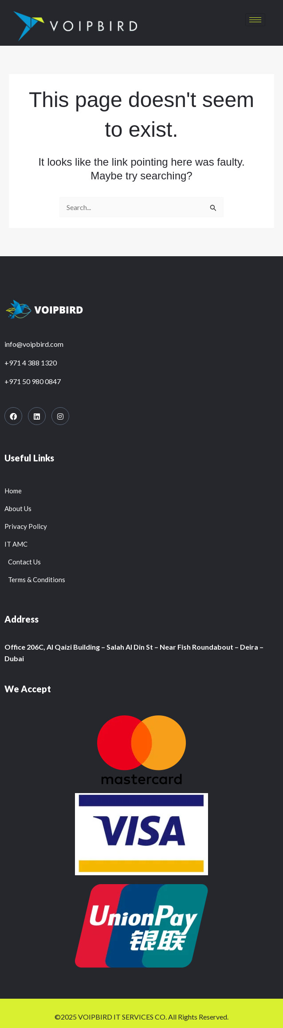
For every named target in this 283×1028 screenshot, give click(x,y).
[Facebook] (13, 416)
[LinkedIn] (37, 416)
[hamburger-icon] (255, 19)
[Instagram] (60, 416)
